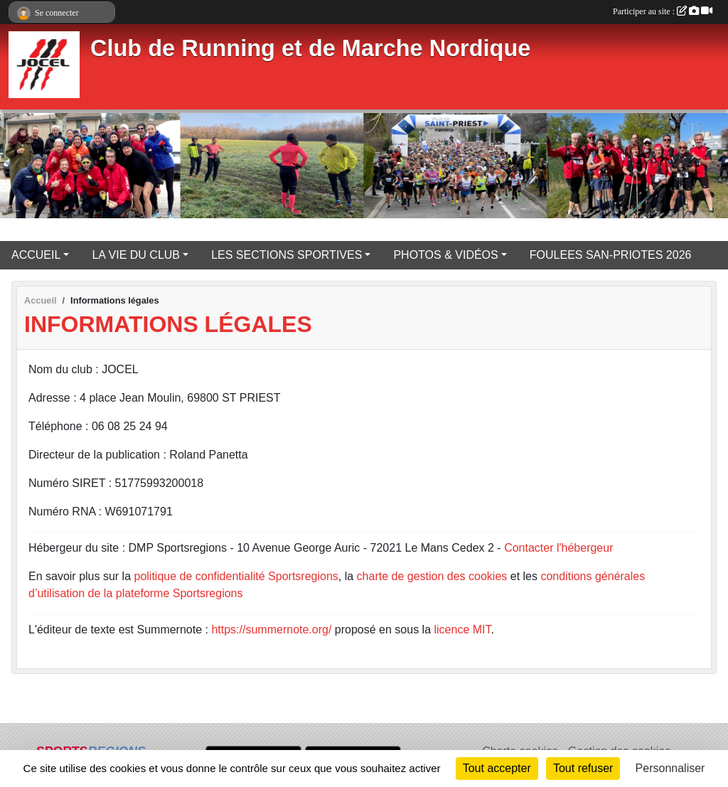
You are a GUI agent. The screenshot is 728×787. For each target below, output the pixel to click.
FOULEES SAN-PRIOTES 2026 (611, 255)
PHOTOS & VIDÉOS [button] (445, 255)
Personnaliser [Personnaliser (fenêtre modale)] (670, 768)
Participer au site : (662, 11)
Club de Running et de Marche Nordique (310, 48)
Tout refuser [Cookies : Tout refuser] (583, 768)
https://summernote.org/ (271, 629)
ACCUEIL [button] (35, 255)
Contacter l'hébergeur (558, 548)
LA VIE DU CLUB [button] (136, 255)
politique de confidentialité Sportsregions (236, 576)
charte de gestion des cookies (432, 576)
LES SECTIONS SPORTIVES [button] (286, 255)
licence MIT (462, 629)
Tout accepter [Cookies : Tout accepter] (497, 768)
